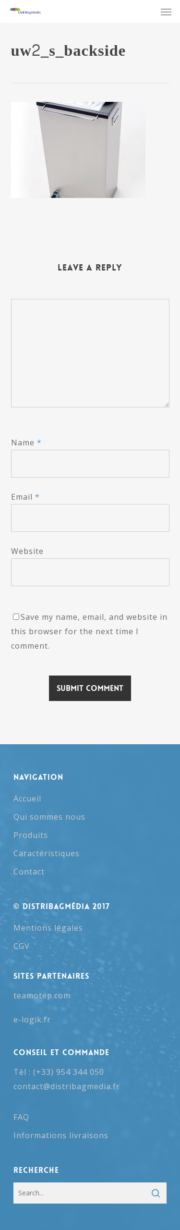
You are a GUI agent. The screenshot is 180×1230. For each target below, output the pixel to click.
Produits (30, 835)
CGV (21, 946)
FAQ (21, 1117)
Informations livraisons (60, 1135)
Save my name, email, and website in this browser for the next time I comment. (89, 631)
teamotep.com (42, 995)
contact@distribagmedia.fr (66, 1086)
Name (26, 442)
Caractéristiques (46, 853)
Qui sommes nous (49, 817)
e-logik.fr (32, 1019)
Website (27, 551)
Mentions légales (48, 927)
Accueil (27, 798)
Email (25, 497)
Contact (29, 871)
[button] (166, 11)
